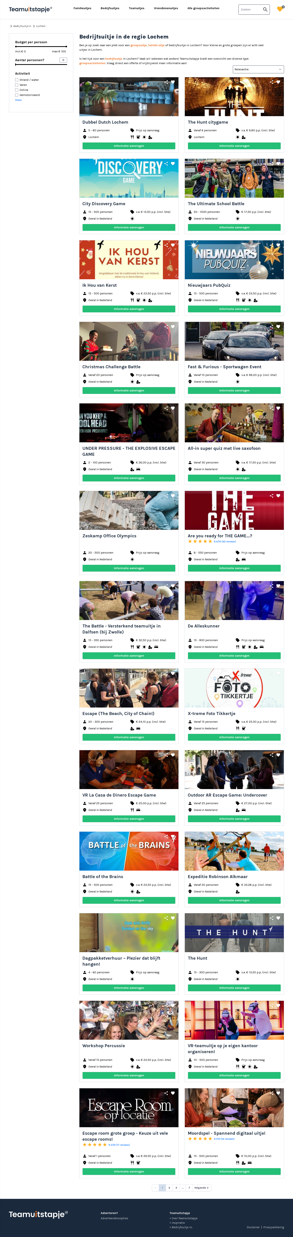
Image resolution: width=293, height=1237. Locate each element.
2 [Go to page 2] (169, 1187)
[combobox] (250, 9)
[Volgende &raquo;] (202, 1187)
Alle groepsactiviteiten (203, 8)
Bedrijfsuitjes (110, 8)
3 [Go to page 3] (176, 1187)
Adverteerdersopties (114, 1218)
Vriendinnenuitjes (166, 8)
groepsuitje (138, 45)
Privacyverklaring (273, 1227)
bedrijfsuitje (113, 58)
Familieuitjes (82, 8)
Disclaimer (253, 1227)
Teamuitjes (136, 8)
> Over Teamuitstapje (183, 1218)
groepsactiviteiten (92, 63)
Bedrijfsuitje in (20, 26)
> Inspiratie (177, 1222)
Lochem (38, 26)
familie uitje (156, 45)
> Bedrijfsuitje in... (181, 1227)
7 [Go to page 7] (189, 1187)
